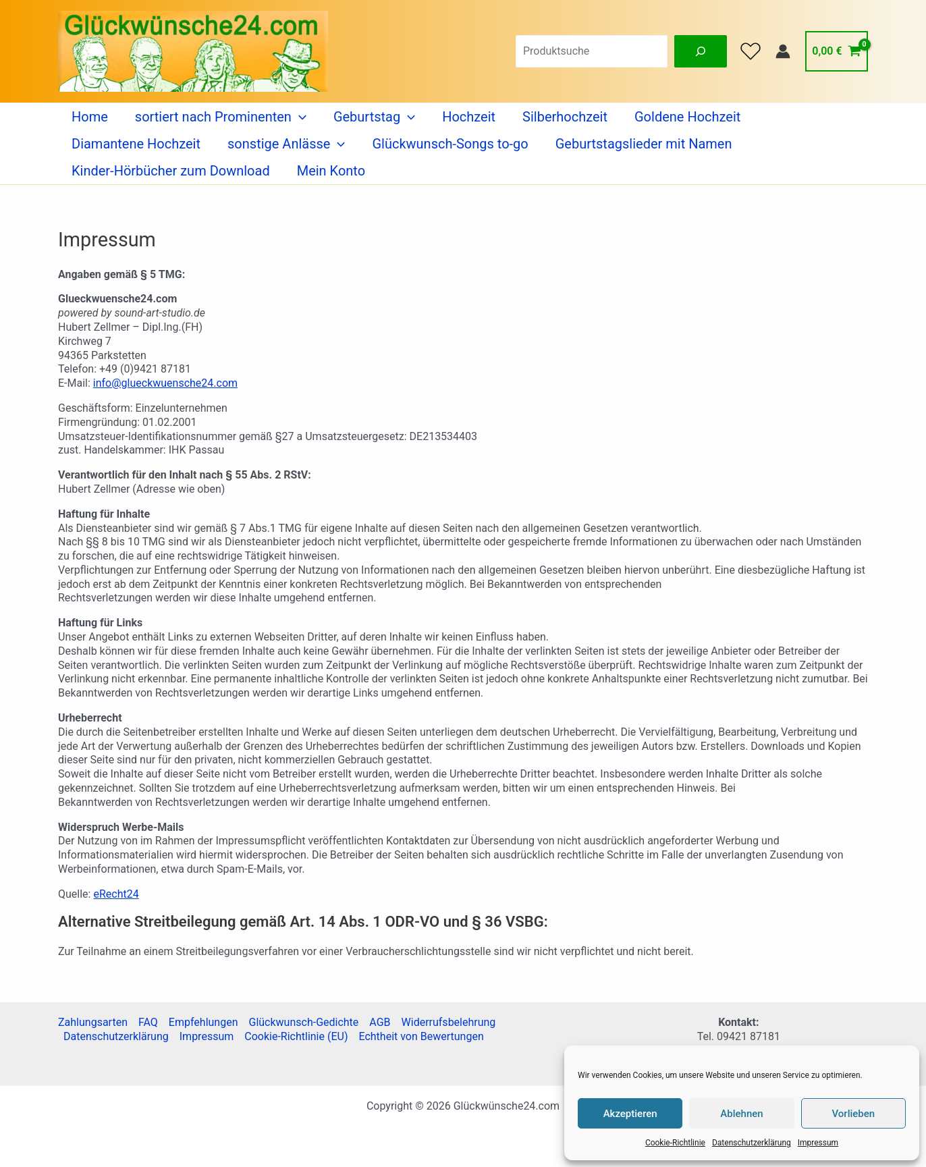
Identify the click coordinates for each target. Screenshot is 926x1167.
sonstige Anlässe (286, 143)
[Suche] (700, 51)
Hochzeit (468, 117)
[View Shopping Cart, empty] (836, 51)
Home (90, 117)
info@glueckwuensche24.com (165, 383)
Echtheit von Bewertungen (420, 1036)
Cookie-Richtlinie (675, 1142)
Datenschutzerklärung (751, 1142)
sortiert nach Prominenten (220, 116)
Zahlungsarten (93, 1022)
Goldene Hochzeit (687, 117)
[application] (299, 116)
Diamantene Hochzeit (136, 144)
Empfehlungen (203, 1022)
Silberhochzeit (564, 117)
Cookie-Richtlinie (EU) (296, 1036)
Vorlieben (853, 1114)
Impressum (818, 1142)
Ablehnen (741, 1114)
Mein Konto (331, 171)
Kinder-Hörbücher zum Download (171, 171)
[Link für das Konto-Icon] (782, 51)
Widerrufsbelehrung (449, 1022)
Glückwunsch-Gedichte (303, 1022)
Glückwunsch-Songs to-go (450, 144)
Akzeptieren (630, 1114)
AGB (379, 1022)
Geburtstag (374, 116)
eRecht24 (115, 894)
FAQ (148, 1022)
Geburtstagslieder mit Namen (643, 144)
